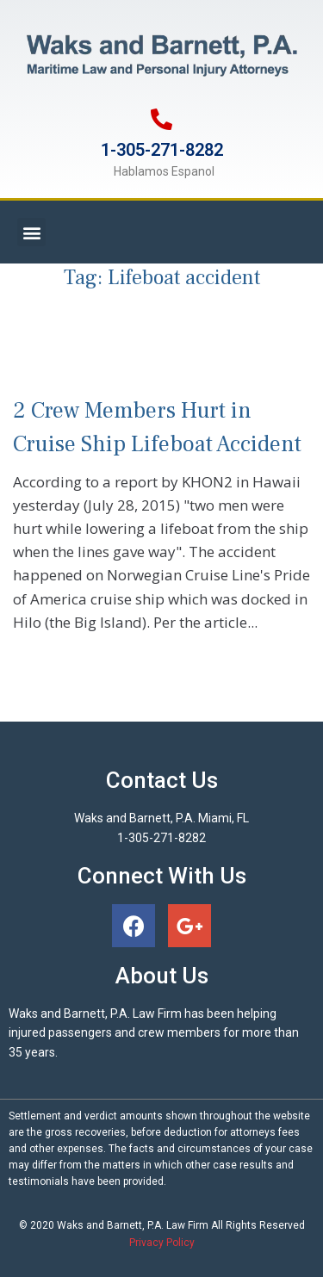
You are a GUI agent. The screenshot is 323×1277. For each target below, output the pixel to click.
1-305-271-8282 (162, 149)
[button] (31, 232)
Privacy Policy (162, 1243)
